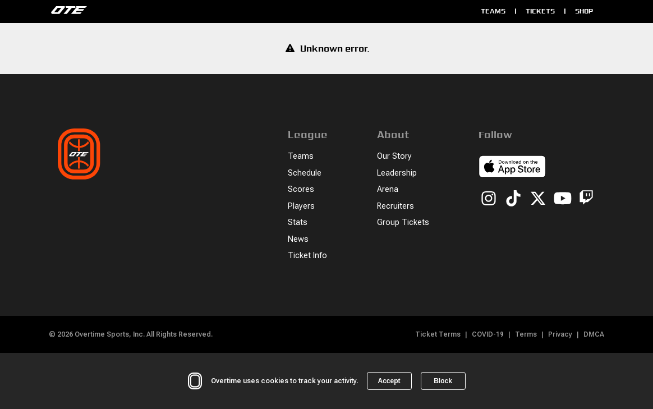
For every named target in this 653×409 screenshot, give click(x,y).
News (298, 239)
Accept (389, 381)
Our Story (394, 156)
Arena (387, 189)
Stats (297, 222)
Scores (301, 189)
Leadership (397, 173)
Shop (584, 11)
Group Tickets (403, 222)
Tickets (540, 11)
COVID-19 (488, 334)
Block (443, 381)
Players (301, 206)
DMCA (593, 334)
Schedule (304, 173)
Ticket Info (307, 255)
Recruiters (395, 206)
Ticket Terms (438, 334)
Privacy (560, 334)
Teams (493, 11)
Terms (526, 334)
